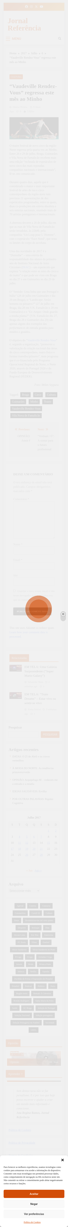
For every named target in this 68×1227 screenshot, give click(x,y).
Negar (34, 1204)
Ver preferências (34, 1214)
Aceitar (34, 1194)
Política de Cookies (32, 1222)
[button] (62, 1160)
